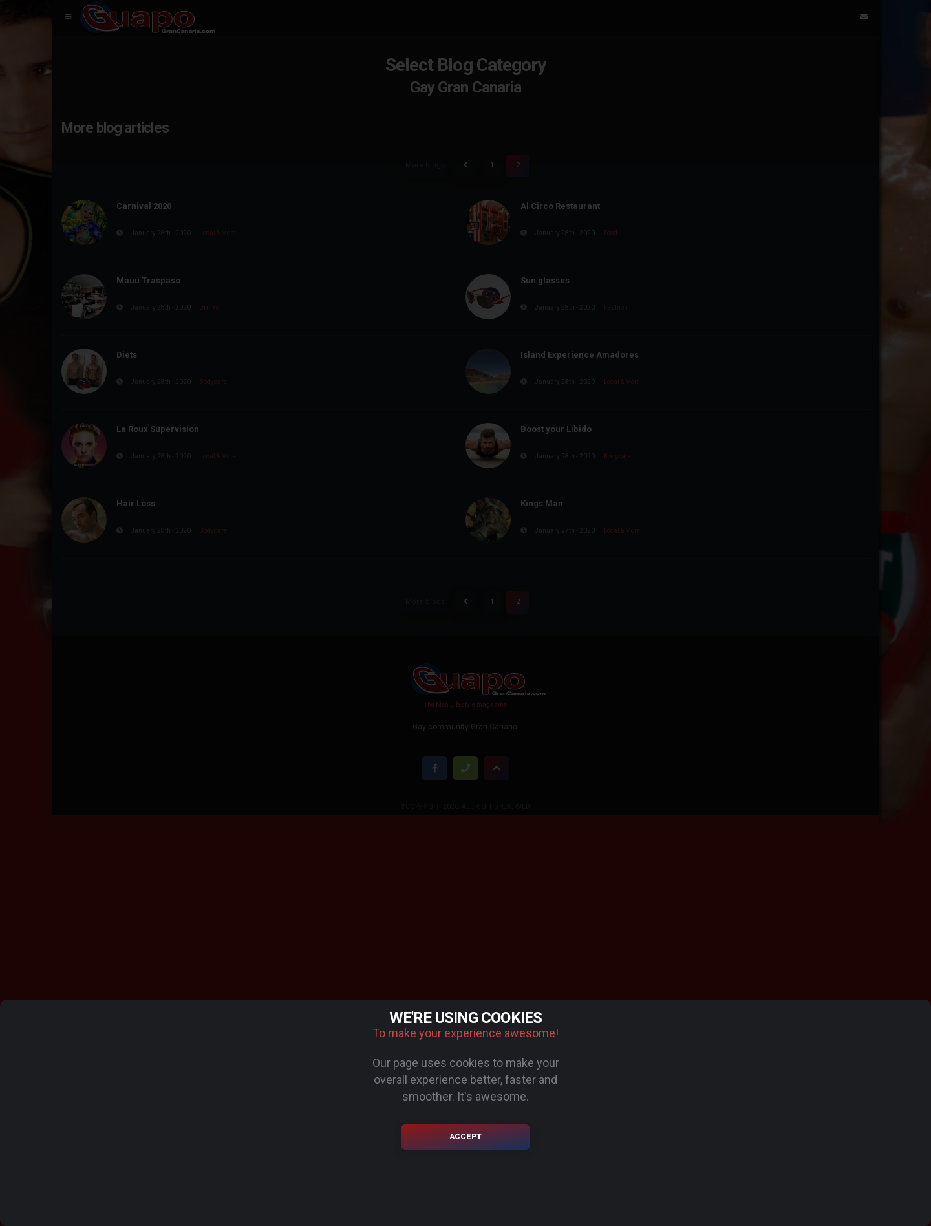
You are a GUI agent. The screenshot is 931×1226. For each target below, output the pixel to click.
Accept (465, 1136)
